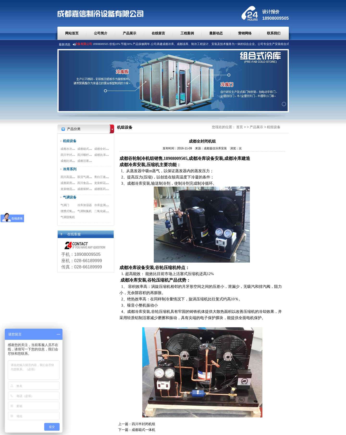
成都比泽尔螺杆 (104, 155)
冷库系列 (69, 169)
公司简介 (100, 33)
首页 (239, 127)
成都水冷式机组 (71, 149)
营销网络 (245, 33)
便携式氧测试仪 (71, 211)
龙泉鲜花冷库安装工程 (108, 183)
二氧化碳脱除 (102, 211)
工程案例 (187, 33)
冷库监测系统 (102, 205)
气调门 (65, 205)
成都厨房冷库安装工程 (75, 183)
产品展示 (129, 33)
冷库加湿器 (84, 205)
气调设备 (69, 197)
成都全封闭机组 (104, 149)
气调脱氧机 (68, 217)
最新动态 (216, 33)
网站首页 (72, 33)
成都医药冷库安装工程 (108, 189)
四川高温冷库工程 (72, 177)
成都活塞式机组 (87, 161)
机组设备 (69, 141)
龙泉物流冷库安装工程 (75, 189)
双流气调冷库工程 (88, 177)
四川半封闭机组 (71, 155)
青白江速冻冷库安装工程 (110, 177)
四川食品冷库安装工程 (91, 183)
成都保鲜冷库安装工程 (91, 189)
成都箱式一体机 (87, 149)
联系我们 (273, 33)
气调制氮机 (84, 211)
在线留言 (158, 33)
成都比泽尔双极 (71, 161)
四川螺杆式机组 (87, 155)
